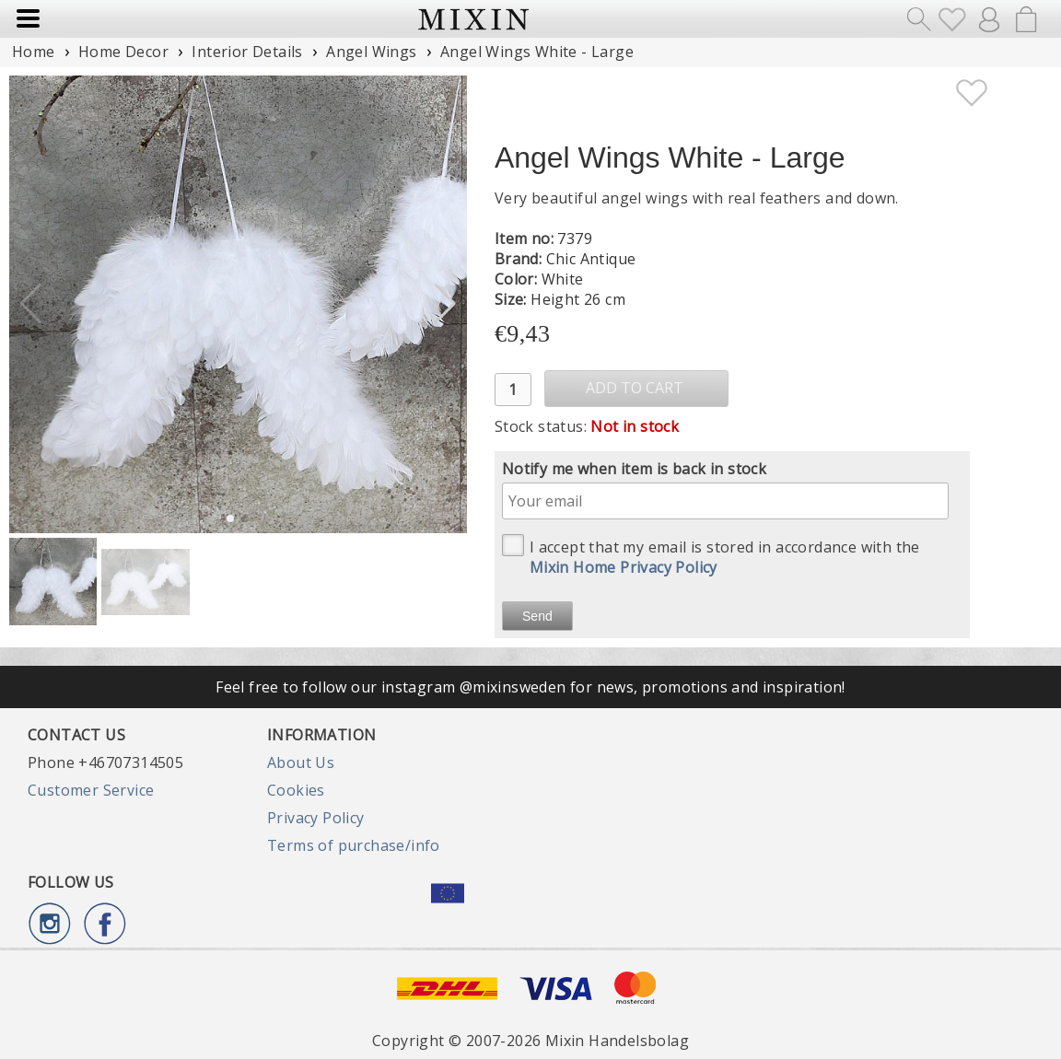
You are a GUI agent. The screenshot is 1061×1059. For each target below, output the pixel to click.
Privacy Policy (316, 818)
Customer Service (91, 790)
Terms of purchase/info (353, 845)
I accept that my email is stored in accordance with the (711, 555)
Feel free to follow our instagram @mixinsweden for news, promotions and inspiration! (530, 687)
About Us (300, 762)
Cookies (296, 790)
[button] (445, 304)
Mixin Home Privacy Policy (623, 567)
